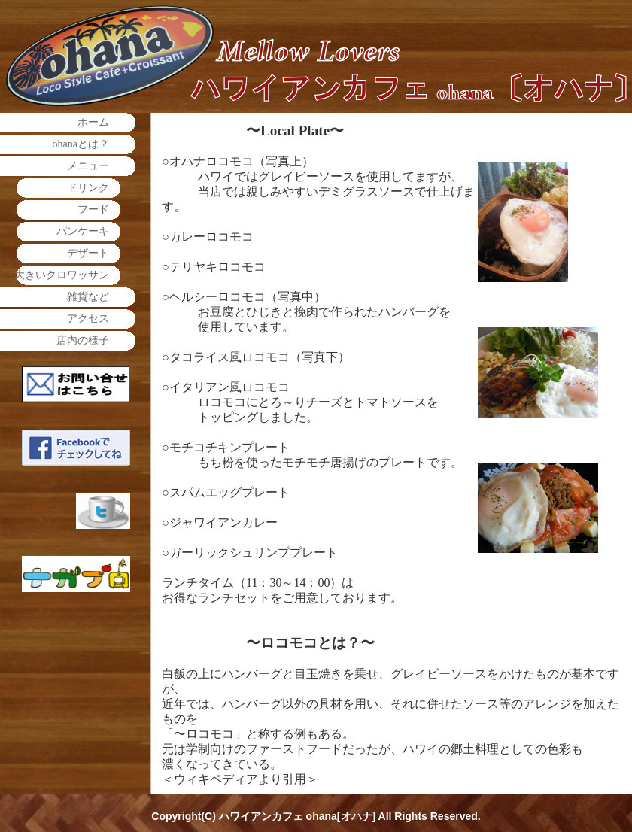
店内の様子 (82, 340)
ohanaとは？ (81, 144)
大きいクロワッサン (61, 275)
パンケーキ (82, 231)
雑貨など (88, 296)
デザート (88, 253)
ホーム (93, 122)
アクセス (88, 318)
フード (93, 209)
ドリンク (88, 187)
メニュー (88, 166)
